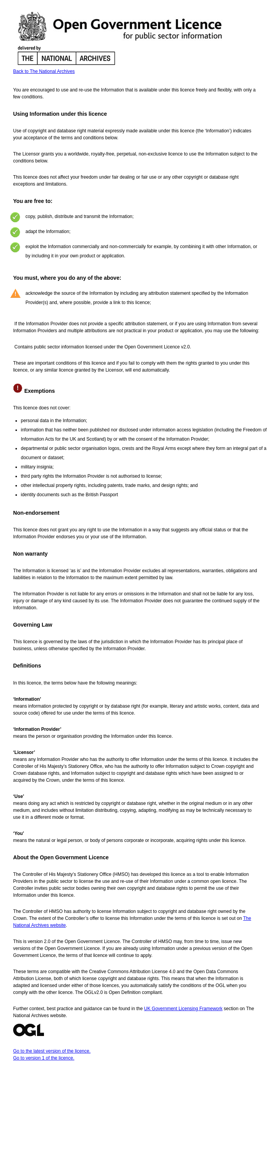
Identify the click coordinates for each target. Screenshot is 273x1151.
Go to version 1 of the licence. (43, 1058)
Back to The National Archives (44, 71)
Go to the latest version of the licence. (52, 1051)
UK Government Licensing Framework (183, 1008)
